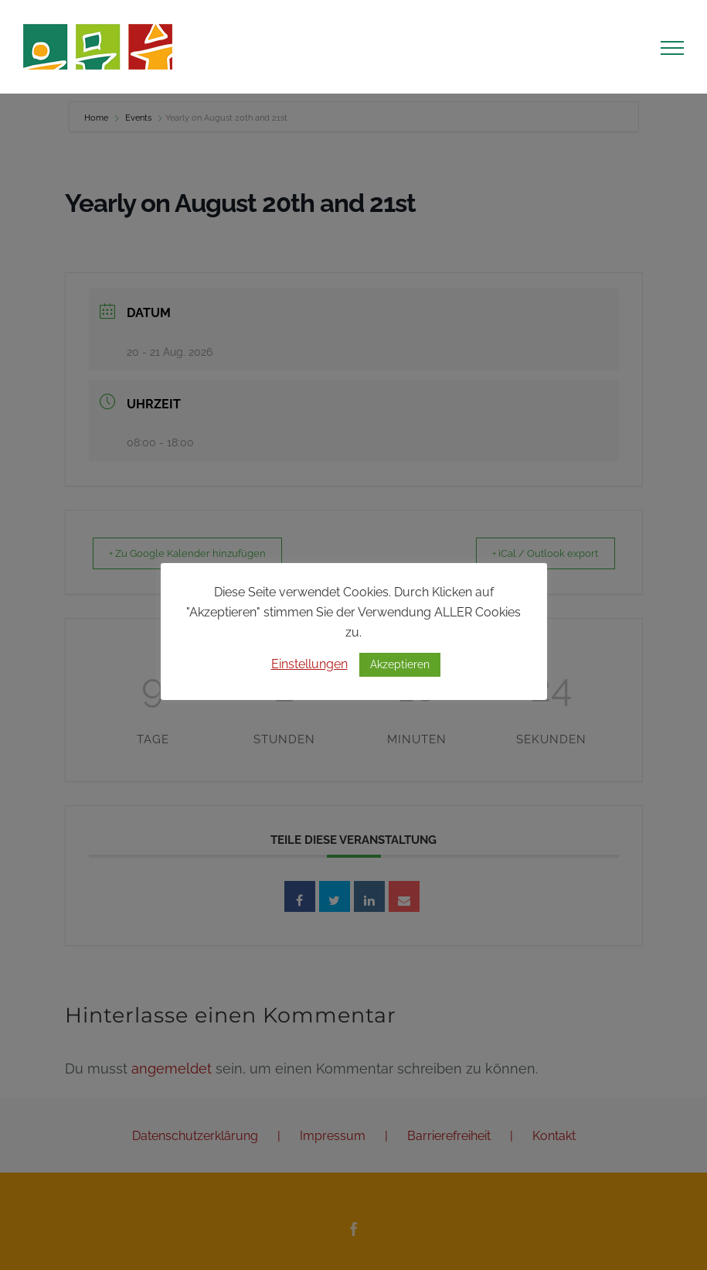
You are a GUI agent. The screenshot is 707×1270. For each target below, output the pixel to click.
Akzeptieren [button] (400, 664)
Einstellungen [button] (309, 664)
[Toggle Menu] (672, 48)
